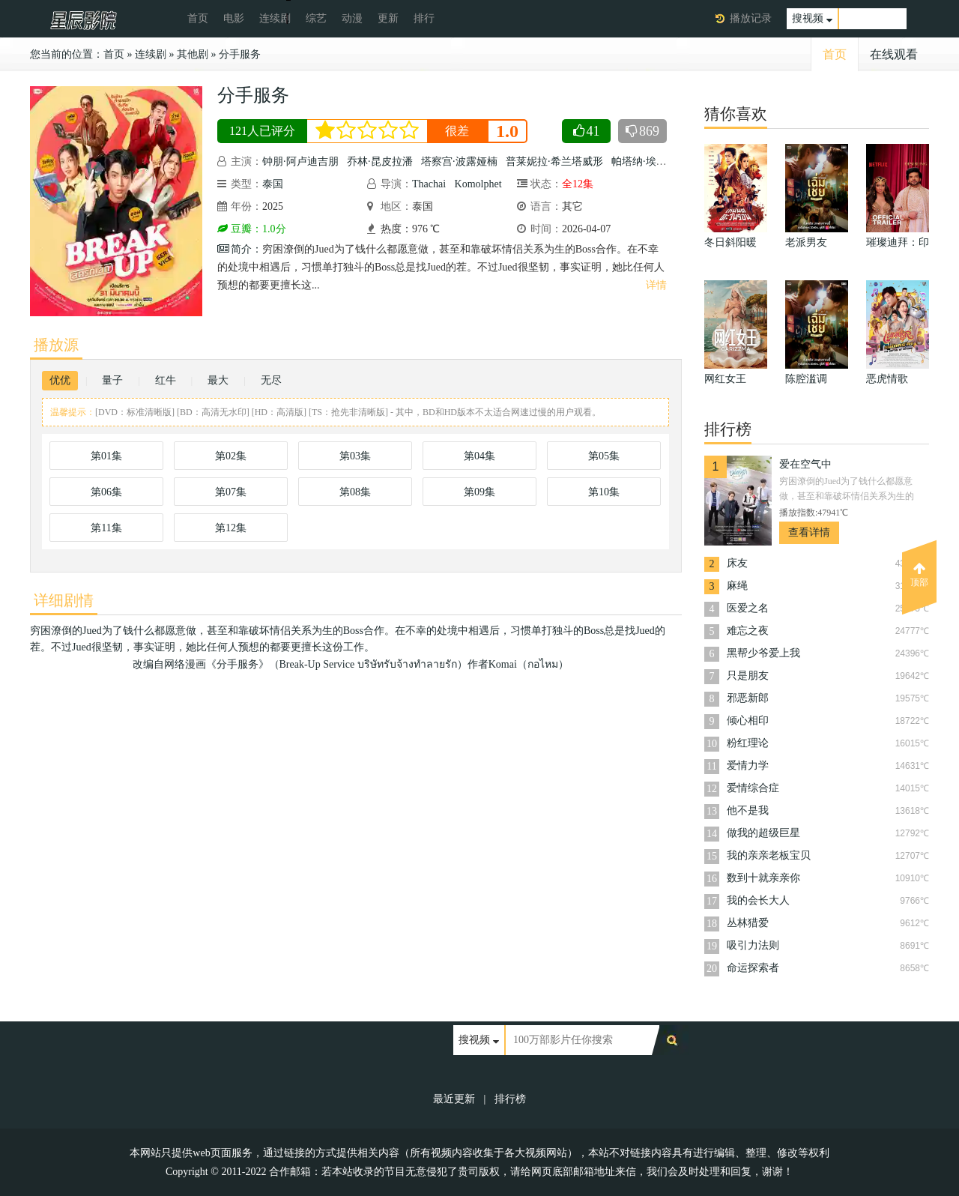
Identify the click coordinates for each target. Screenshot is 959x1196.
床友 (737, 563)
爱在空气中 (805, 464)
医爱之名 (748, 608)
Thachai (429, 184)
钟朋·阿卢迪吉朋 (300, 161)
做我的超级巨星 (763, 833)
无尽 (271, 380)
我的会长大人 (758, 900)
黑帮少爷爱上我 (763, 653)
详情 (656, 285)
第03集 (355, 456)
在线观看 (894, 54)
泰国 (272, 184)
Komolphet (478, 184)
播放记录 (751, 18)
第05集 (604, 456)
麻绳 (737, 585)
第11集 (106, 528)
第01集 (106, 456)
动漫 (352, 18)
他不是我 (748, 810)
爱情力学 (748, 765)
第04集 (479, 456)
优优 (59, 380)
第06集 (106, 492)
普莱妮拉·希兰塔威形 (554, 161)
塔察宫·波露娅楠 (459, 161)
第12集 (230, 528)
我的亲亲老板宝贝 (769, 855)
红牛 (165, 380)
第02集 (230, 456)
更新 (388, 18)
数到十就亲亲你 (763, 878)
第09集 (479, 492)
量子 (112, 380)
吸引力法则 (753, 945)
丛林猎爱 (748, 922)
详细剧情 (64, 600)
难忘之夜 (748, 630)
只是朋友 (748, 675)
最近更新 (454, 1099)
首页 (197, 18)
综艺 (316, 18)
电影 (233, 18)
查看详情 (809, 532)
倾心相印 (748, 720)
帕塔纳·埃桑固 (644, 161)
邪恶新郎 (748, 698)
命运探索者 (753, 967)
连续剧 (275, 18)
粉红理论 (748, 743)
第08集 (355, 492)
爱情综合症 (753, 788)
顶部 (919, 575)
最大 (218, 380)
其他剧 (192, 54)
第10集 (604, 492)
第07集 (230, 492)
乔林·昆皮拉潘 (380, 161)
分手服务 (240, 54)
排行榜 (510, 1099)
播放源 (56, 344)
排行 (424, 18)
